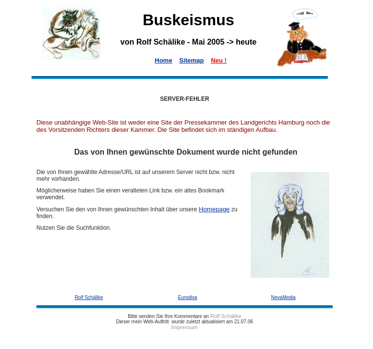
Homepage (214, 209)
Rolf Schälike (225, 316)
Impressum (184, 327)
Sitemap (191, 60)
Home (163, 60)
